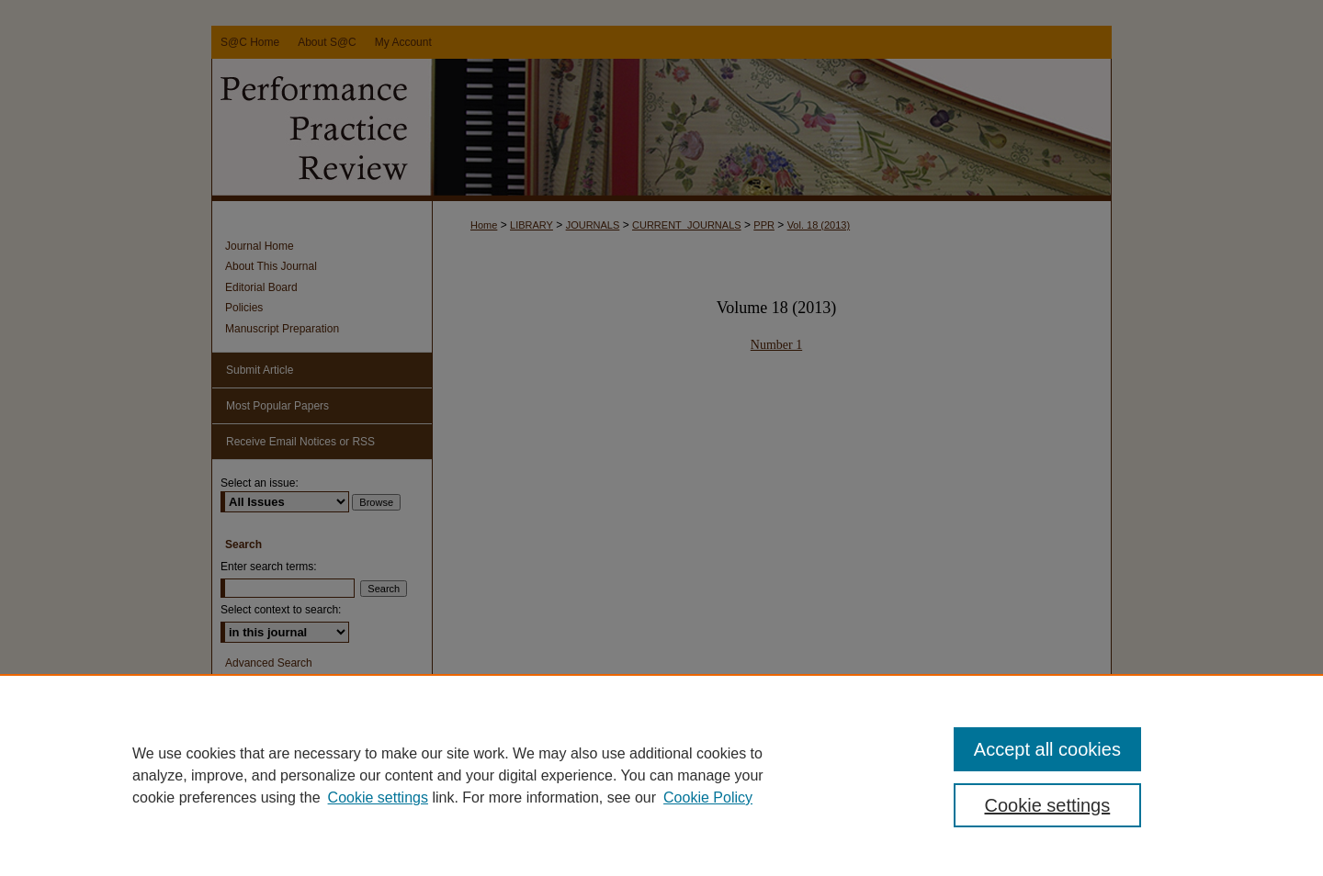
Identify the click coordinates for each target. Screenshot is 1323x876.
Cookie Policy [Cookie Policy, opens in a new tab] (707, 797)
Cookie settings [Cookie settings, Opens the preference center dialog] (1048, 805)
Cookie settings (378, 797)
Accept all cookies (1047, 749)
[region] (661, 775)
